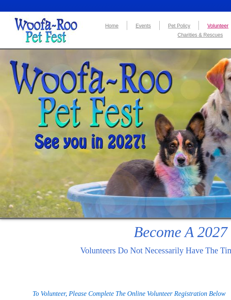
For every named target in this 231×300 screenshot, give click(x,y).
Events (143, 26)
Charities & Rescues (200, 35)
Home (111, 26)
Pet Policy (179, 26)
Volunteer (217, 26)
